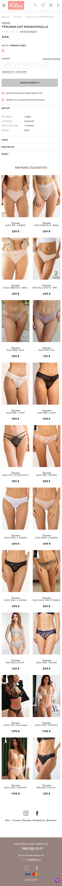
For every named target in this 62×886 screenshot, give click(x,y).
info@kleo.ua (33, 859)
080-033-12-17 (32, 849)
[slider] (10, 31)
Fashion (6, 23)
